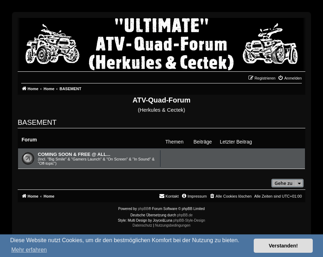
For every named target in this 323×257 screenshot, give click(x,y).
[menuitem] (290, 78)
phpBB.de (185, 215)
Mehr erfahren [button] (29, 250)
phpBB (143, 209)
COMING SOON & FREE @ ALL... (74, 154)
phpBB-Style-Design (189, 220)
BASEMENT (37, 122)
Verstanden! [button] (283, 246)
